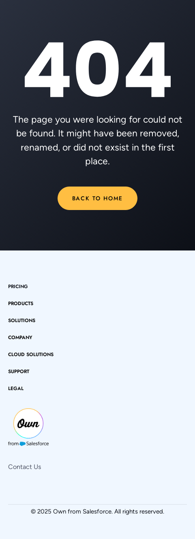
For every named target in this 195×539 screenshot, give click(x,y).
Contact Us (24, 467)
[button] (25, 303)
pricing (18, 286)
